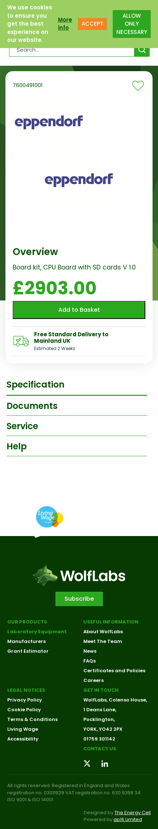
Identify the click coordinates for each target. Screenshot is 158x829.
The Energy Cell (133, 812)
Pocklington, (99, 719)
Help (17, 446)
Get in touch (100, 690)
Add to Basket (79, 310)
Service (22, 426)
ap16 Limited (127, 819)
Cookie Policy (24, 709)
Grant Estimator (28, 651)
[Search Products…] (71, 49)
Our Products (27, 621)
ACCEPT (92, 23)
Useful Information (110, 621)
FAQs (89, 660)
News (89, 651)
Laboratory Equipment (37, 631)
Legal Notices (26, 690)
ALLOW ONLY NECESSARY (131, 24)
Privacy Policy (24, 699)
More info (65, 24)
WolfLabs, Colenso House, (115, 699)
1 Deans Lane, (99, 709)
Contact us (99, 748)
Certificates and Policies (114, 670)
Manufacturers (26, 641)
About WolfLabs (103, 631)
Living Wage (22, 729)
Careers (93, 680)
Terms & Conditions (32, 719)
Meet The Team (102, 641)
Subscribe (79, 599)
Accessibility (22, 738)
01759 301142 (99, 738)
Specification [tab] (36, 384)
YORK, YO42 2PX (102, 729)
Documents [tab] (32, 406)
